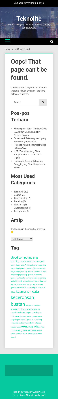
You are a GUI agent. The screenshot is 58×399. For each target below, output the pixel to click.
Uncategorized (21, 208)
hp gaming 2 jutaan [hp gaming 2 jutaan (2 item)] (18, 271)
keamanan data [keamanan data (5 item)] (27, 291)
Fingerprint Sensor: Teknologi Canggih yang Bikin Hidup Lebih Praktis (29, 164)
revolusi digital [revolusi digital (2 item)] (16, 323)
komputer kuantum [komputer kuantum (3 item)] (20, 309)
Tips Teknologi (21, 198)
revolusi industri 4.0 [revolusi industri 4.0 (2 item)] (29, 323)
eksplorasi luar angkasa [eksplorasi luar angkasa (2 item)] (35, 261)
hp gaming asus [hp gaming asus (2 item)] (28, 281)
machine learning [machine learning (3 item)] (20, 312)
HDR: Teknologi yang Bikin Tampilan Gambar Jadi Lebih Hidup (27, 154)
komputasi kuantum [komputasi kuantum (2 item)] (33, 305)
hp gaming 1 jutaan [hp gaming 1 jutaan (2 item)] (18, 268)
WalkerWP (40, 395)
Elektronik (19, 204)
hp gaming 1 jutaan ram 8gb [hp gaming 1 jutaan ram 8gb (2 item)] (35, 268)
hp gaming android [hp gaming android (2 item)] (30, 278)
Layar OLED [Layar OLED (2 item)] (35, 309)
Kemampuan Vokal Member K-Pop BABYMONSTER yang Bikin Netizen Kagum (30, 131)
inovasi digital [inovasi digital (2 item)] (32, 287)
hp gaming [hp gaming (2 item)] (42, 265)
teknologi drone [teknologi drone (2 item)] (21, 330)
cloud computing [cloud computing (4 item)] (21, 257)
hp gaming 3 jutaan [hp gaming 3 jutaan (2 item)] (18, 275)
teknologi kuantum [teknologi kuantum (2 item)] (35, 330)
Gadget (17, 195)
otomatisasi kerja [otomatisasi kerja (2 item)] (27, 316)
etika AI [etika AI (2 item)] (23, 265)
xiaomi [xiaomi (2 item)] (13, 337)
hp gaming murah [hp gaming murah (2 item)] (20, 284)
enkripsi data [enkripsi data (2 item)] (15, 265)
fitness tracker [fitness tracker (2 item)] (32, 265)
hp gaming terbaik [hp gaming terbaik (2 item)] (34, 284)
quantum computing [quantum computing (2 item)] (34, 320)
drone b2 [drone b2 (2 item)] (23, 261)
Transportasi (20, 211)
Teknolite (29, 18)
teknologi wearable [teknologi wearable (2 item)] (35, 334)
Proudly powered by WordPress (28, 392)
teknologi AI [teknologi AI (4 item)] (29, 326)
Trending (18, 201)
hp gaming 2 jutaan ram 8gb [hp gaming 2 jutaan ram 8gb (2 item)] (36, 271)
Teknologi (19, 191)
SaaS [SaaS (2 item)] (19, 327)
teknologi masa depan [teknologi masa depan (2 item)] (19, 334)
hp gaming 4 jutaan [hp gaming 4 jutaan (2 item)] (33, 275)
